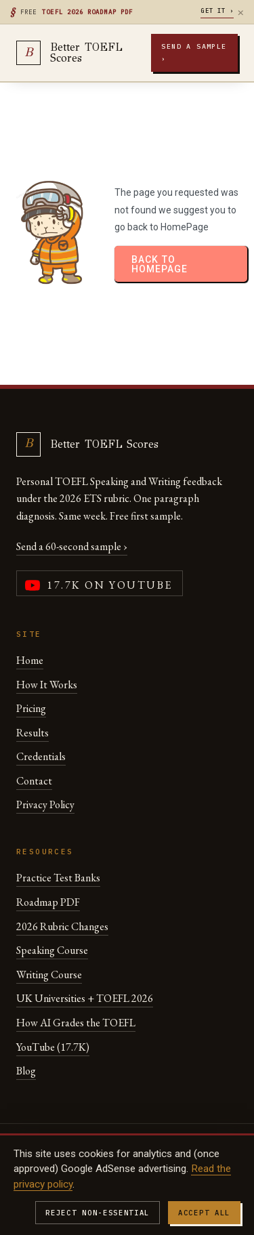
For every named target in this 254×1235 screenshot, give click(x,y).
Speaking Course (52, 950)
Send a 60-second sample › (71, 546)
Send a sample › (193, 52)
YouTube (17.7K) (52, 1047)
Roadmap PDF (48, 902)
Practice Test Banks (58, 878)
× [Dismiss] (241, 12)
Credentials (41, 756)
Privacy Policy (45, 804)
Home (29, 660)
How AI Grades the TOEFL (75, 1023)
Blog (26, 1071)
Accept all (204, 1212)
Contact (34, 781)
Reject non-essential (97, 1212)
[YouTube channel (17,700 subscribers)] (99, 583)
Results (32, 733)
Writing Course (49, 974)
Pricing (31, 708)
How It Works (46, 684)
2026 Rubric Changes (62, 926)
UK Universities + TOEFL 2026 (84, 998)
